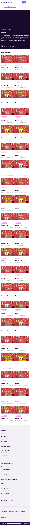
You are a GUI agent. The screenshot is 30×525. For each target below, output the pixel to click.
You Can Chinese (5, 450)
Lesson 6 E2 (18, 278)
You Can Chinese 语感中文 (7, 69)
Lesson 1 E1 (4, 67)
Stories (3, 467)
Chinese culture (5, 469)
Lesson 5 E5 (18, 260)
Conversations (5, 474)
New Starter (4, 434)
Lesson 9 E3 (18, 401)
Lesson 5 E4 (4, 260)
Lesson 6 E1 (4, 278)
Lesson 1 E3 (4, 85)
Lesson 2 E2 (4, 120)
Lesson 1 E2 (18, 67)
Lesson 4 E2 (18, 190)
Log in (24, 2)
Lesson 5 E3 (18, 243)
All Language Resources (7, 491)
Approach (4, 486)
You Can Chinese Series (10, 7)
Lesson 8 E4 (4, 383)
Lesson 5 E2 (4, 243)
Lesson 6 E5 (4, 313)
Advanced (4, 441)
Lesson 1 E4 (18, 85)
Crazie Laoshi (4, 455)
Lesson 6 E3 (4, 295)
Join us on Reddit (5, 488)
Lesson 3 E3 (4, 173)
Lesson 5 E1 (18, 225)
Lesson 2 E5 (18, 138)
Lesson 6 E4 (18, 295)
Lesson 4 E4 (18, 208)
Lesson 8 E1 (18, 348)
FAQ (2, 483)
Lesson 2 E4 (4, 138)
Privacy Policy (5, 493)
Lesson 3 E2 (18, 155)
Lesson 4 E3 (4, 208)
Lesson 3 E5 (18, 173)
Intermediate (4, 439)
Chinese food (4, 472)
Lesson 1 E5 (4, 102)
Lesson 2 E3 (18, 120)
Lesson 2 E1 (18, 102)
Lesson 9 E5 (18, 418)
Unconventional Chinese (7, 458)
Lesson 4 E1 (4, 190)
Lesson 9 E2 (4, 401)
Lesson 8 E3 (18, 366)
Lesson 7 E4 (4, 348)
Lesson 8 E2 (4, 366)
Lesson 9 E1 (18, 383)
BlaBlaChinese (5, 453)
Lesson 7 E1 (18, 313)
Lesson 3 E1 (4, 155)
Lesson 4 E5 (4, 225)
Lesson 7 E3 (18, 331)
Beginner (3, 436)
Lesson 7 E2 (4, 331)
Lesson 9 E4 (4, 418)
